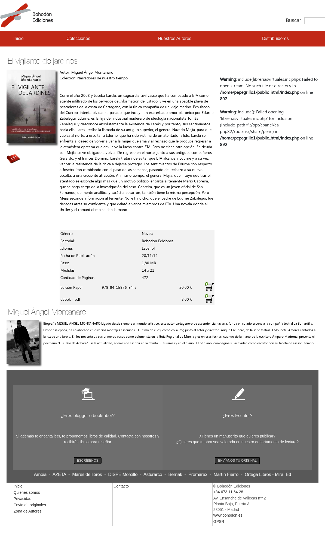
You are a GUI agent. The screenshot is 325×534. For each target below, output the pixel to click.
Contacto (121, 486)
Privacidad (22, 498)
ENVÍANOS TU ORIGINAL (237, 460)
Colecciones (78, 38)
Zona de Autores (28, 511)
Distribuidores (275, 38)
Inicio (18, 38)
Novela (147, 233)
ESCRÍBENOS (88, 460)
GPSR (218, 521)
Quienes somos (27, 492)
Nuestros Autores (174, 38)
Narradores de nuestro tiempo (102, 78)
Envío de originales (30, 505)
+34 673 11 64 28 (228, 492)
